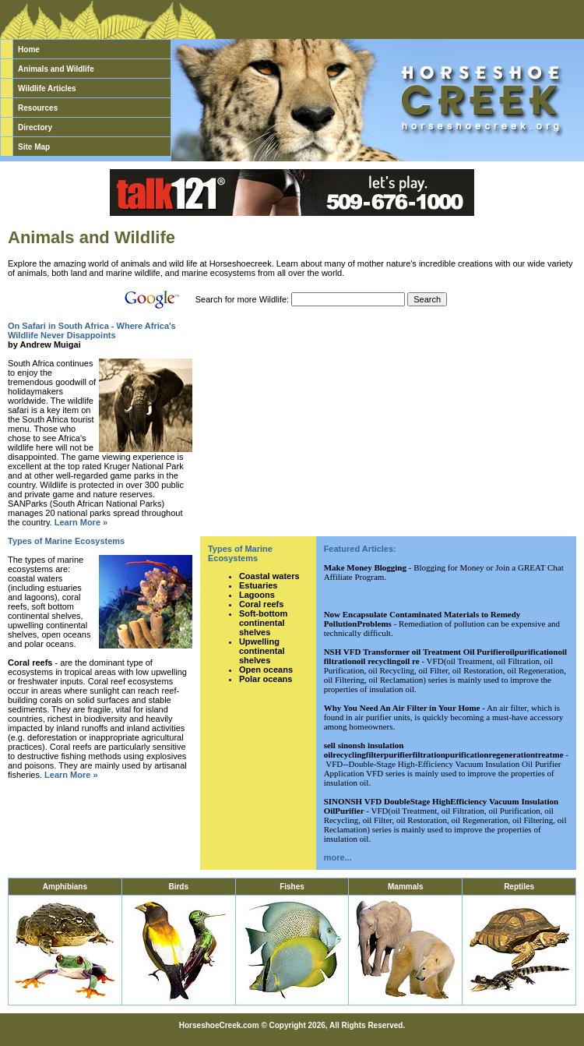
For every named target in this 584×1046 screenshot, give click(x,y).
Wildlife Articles (47, 88)
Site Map (34, 147)
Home (29, 49)
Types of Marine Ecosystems (66, 541)
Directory (35, 127)
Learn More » (81, 522)
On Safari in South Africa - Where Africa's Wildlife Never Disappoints (92, 330)
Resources (38, 108)
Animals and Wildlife (56, 69)
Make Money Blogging (365, 567)
